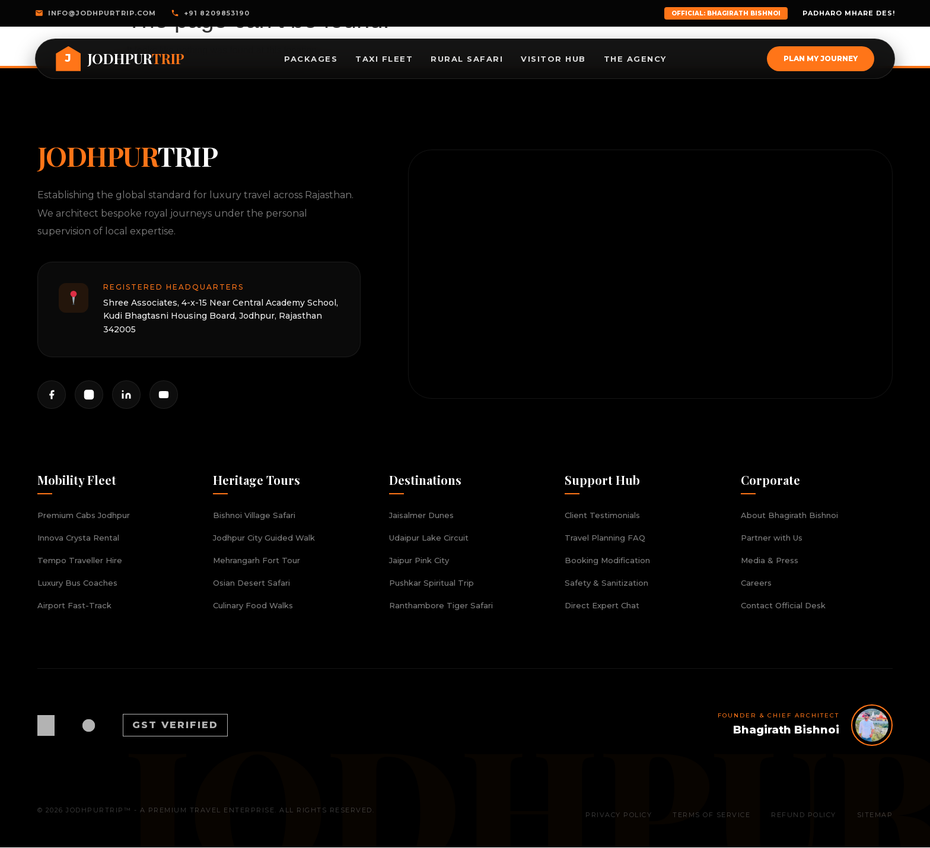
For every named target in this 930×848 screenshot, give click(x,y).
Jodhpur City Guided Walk (264, 538)
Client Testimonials (602, 515)
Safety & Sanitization (606, 583)
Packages (310, 58)
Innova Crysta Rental (78, 538)
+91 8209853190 (210, 13)
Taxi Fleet (384, 58)
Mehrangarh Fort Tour (256, 561)
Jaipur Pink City (419, 561)
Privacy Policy (618, 815)
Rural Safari (467, 58)
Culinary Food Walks (253, 606)
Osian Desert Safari (251, 583)
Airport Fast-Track (74, 606)
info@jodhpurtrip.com (95, 13)
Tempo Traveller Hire (79, 561)
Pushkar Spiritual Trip (431, 583)
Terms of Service (711, 815)
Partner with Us (771, 538)
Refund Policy (803, 815)
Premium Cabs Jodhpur (83, 515)
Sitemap (875, 815)
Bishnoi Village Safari (254, 515)
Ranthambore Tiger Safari (441, 606)
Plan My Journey (820, 58)
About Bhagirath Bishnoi (789, 515)
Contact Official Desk (783, 606)
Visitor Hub (553, 58)
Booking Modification (607, 561)
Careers (756, 583)
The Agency (635, 58)
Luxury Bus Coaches (77, 583)
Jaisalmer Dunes (421, 515)
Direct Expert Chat (602, 606)
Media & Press (769, 561)
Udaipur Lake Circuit (429, 538)
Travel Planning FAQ (605, 538)
